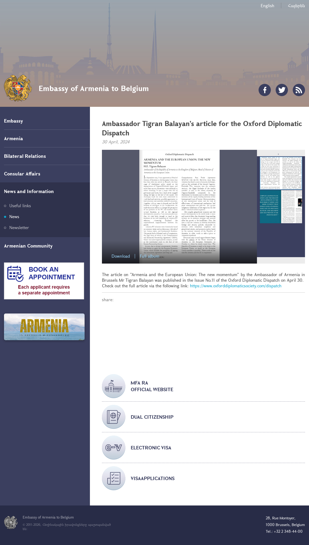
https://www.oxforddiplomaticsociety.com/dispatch (236, 285)
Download (121, 256)
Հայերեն (296, 5)
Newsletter (19, 227)
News (14, 216)
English (267, 5)
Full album (149, 256)
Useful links (20, 205)
